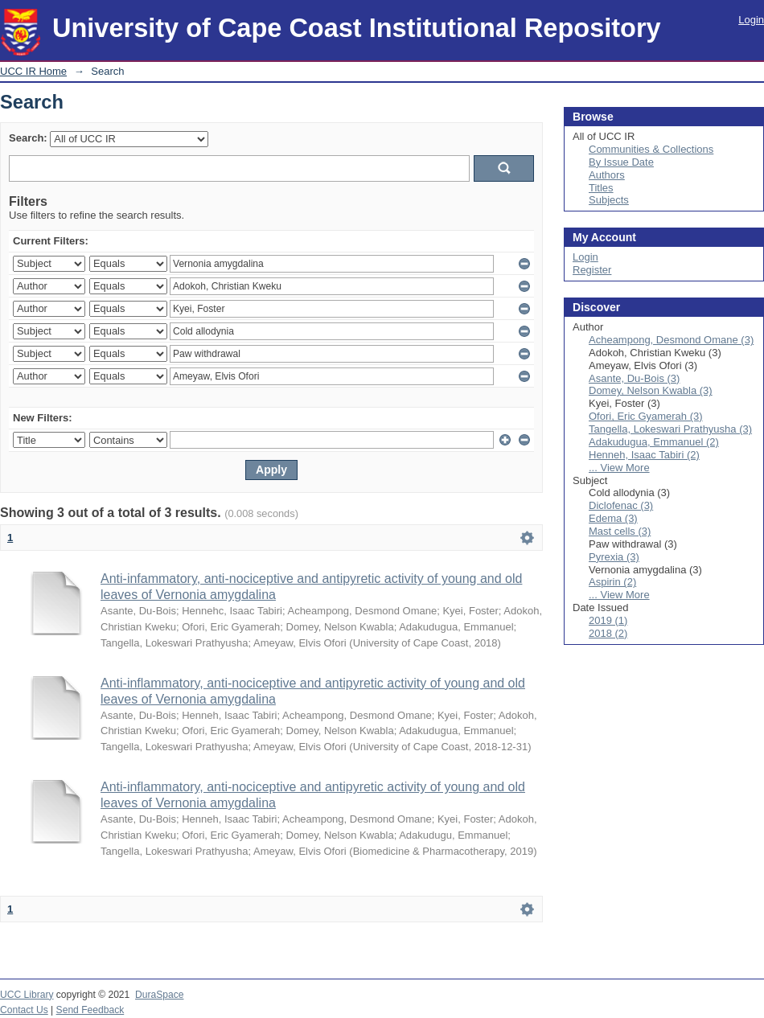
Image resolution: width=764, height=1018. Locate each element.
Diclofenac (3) (621, 505)
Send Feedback (90, 1010)
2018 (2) (608, 633)
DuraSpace (159, 994)
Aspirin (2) (612, 582)
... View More (619, 468)
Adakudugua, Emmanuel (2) (654, 442)
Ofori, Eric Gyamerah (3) (646, 416)
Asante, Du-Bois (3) (634, 378)
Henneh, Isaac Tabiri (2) (644, 455)
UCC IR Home (33, 71)
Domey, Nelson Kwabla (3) (651, 390)
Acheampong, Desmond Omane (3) (671, 340)
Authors (607, 175)
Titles (601, 188)
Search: (28, 138)
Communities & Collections (651, 149)
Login (751, 20)
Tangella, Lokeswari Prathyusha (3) (670, 429)
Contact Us (24, 1010)
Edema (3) (613, 518)
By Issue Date (621, 162)
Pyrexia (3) (614, 557)
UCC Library (26, 994)
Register (592, 270)
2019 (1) (608, 620)
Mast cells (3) (620, 531)
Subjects (609, 200)
